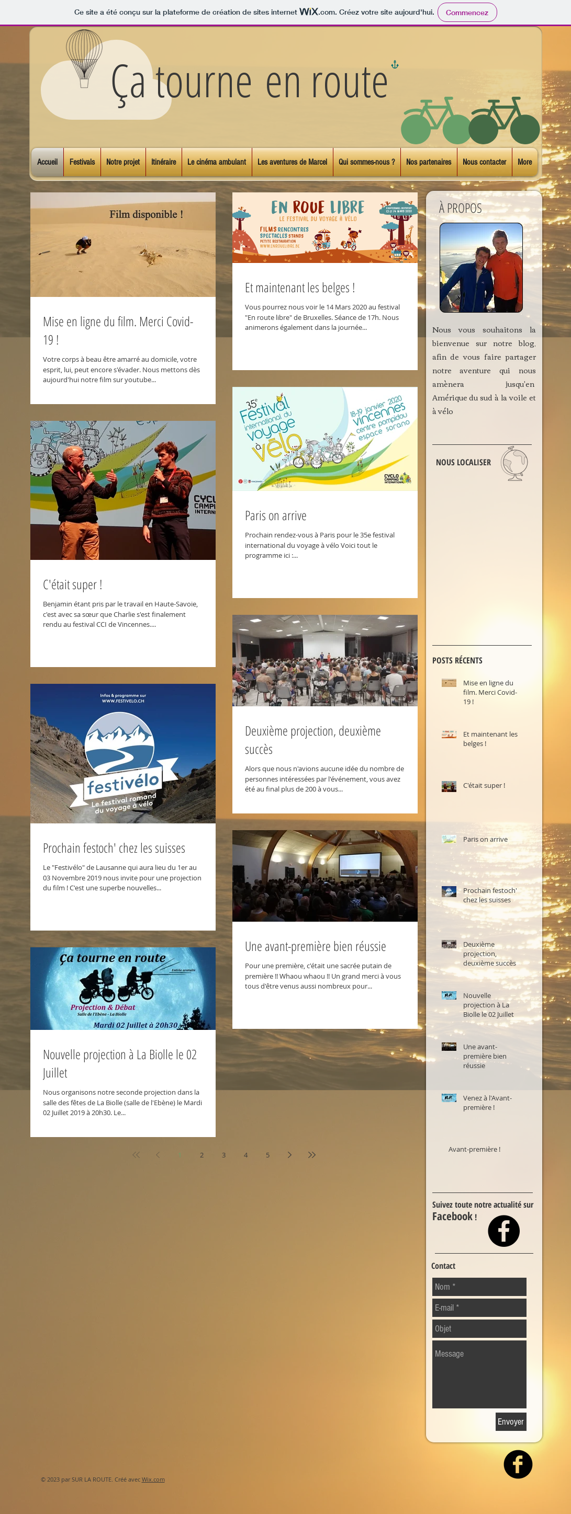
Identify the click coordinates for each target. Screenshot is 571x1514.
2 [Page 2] (202, 1155)
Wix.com (153, 1479)
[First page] (136, 1154)
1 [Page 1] (180, 1155)
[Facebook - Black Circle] (504, 1231)
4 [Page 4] (246, 1155)
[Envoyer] (511, 1422)
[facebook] (518, 1464)
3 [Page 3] (224, 1155)
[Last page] (312, 1154)
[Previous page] (158, 1154)
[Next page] (290, 1154)
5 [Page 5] (268, 1155)
